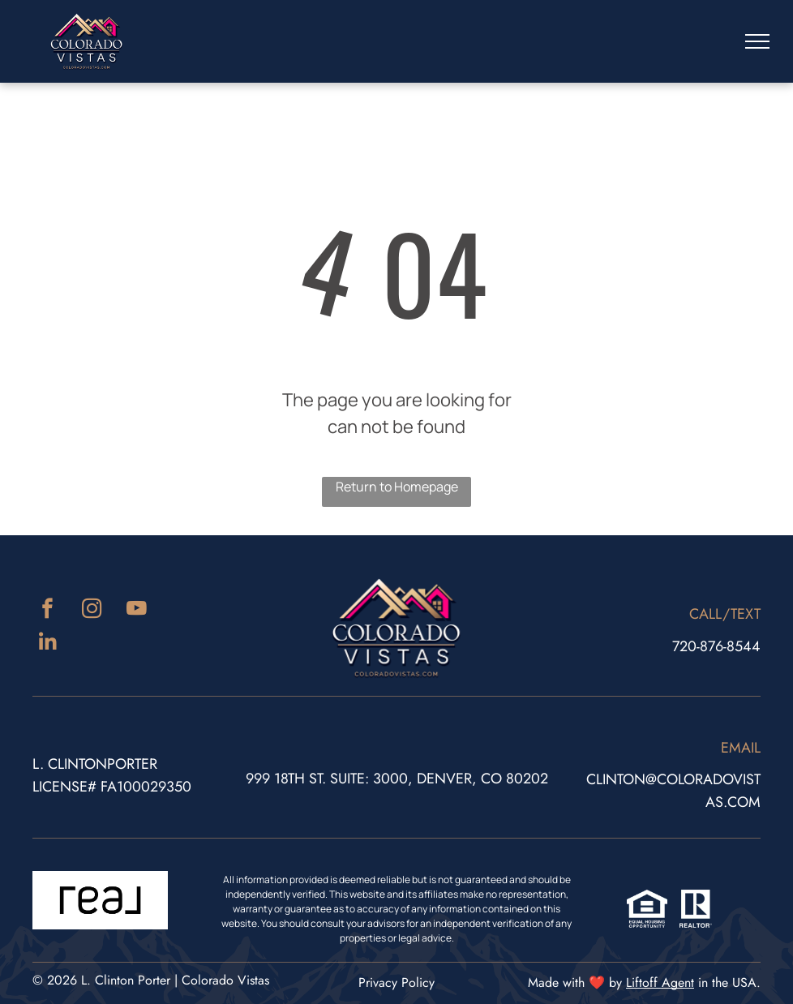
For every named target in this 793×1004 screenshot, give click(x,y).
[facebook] (47, 611)
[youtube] (137, 611)
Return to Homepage (397, 487)
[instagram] (92, 611)
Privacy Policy (396, 982)
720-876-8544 (716, 646)
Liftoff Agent (660, 982)
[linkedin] (47, 645)
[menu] (757, 41)
